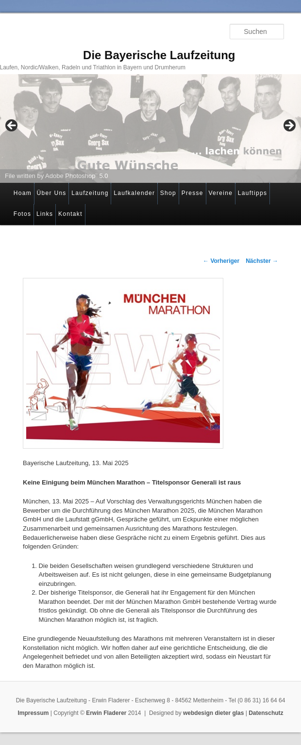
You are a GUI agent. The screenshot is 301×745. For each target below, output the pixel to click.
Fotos (23, 214)
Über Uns (52, 193)
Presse (192, 193)
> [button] (289, 126)
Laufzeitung (89, 193)
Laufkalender (134, 193)
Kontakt (70, 214)
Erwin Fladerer (106, 713)
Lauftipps (252, 193)
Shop (168, 193)
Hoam (23, 193)
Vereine (220, 193)
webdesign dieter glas (213, 713)
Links (44, 214)
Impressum (33, 713)
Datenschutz (266, 713)
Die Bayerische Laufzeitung (159, 55)
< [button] (12, 126)
